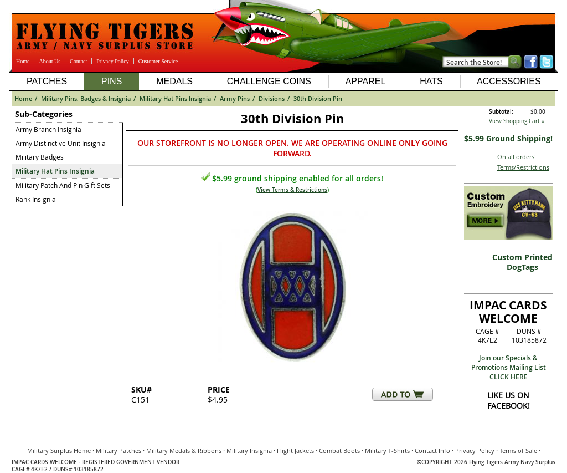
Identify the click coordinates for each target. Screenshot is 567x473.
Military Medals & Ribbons (183, 450)
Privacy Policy (112, 61)
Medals (174, 81)
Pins (111, 81)
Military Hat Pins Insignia (175, 98)
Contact (78, 61)
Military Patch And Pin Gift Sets (63, 185)
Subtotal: (501, 111)
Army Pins (235, 98)
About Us (49, 61)
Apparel (366, 81)
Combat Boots (339, 450)
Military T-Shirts (387, 450)
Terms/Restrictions (523, 167)
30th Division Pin (317, 98)
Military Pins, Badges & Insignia (86, 98)
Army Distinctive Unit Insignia (61, 143)
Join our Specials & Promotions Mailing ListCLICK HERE (508, 367)
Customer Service (158, 61)
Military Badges (40, 156)
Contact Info (432, 450)
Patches (47, 81)
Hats (431, 81)
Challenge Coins (269, 81)
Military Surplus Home (59, 450)
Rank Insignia (36, 199)
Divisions (272, 98)
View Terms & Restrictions (292, 190)
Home (22, 61)
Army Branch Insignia (48, 129)
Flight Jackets (295, 450)
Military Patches (118, 450)
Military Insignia (249, 450)
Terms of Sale (518, 450)
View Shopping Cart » (516, 121)
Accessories (509, 81)
